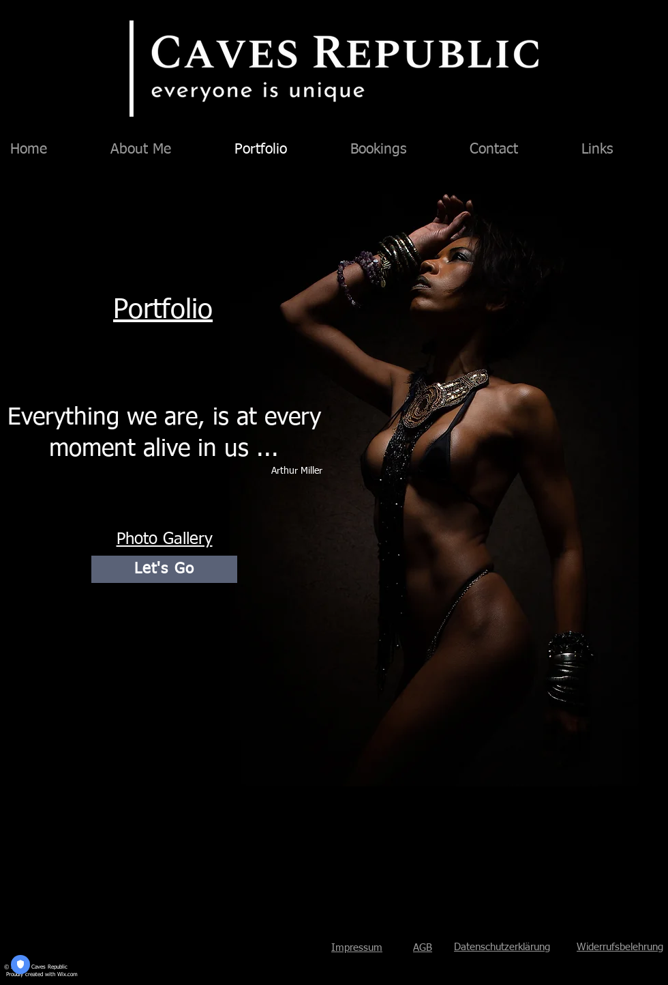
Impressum (356, 948)
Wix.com (67, 974)
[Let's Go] (164, 569)
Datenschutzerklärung (502, 947)
